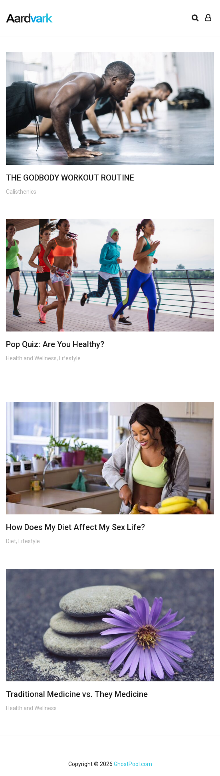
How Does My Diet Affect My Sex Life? (75, 527)
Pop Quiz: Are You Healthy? (55, 344)
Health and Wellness (31, 358)
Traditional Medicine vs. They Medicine (77, 694)
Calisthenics (21, 192)
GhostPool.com (133, 764)
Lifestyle (70, 358)
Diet (11, 541)
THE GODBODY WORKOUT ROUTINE (70, 178)
